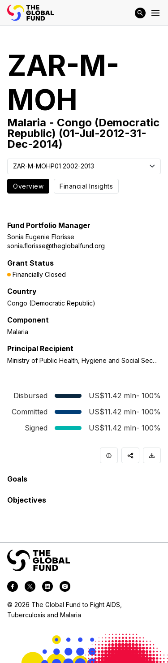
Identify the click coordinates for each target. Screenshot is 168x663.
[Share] (130, 455)
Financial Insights (86, 186)
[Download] (152, 455)
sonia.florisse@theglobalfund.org (56, 246)
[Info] (109, 455)
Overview (28, 186)
